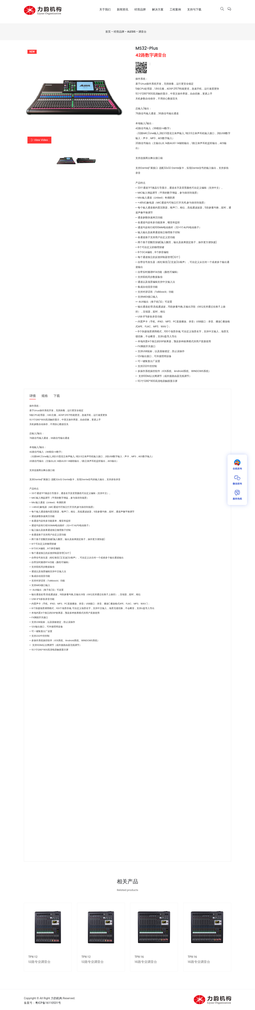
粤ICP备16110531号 (48, 1003)
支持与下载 (194, 9)
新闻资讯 (122, 9)
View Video (39, 140)
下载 (56, 396)
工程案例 (175, 9)
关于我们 (105, 9)
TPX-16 (139, 957)
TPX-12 (33, 957)
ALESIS (131, 31)
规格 (44, 396)
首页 (108, 31)
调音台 (142, 31)
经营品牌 (140, 9)
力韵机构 (56, 998)
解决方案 (157, 9)
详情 (32, 396)
